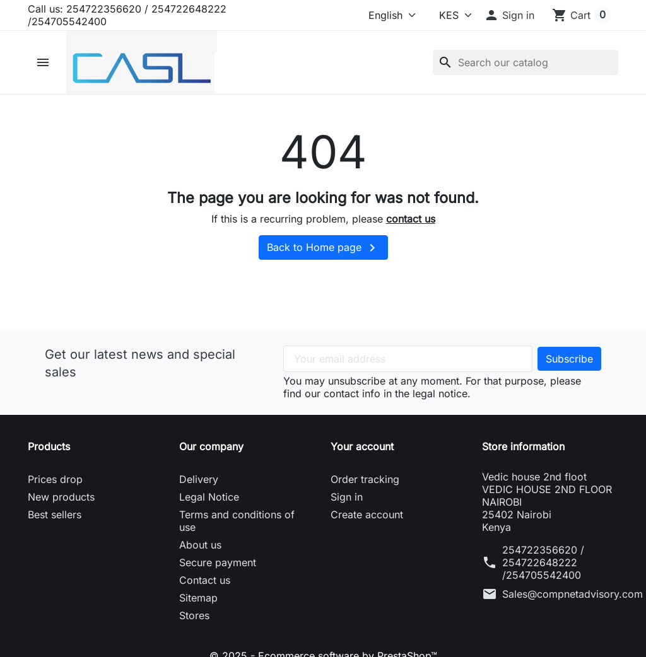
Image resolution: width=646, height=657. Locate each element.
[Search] (525, 62)
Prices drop (55, 479)
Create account (367, 514)
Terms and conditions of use (237, 520)
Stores (194, 615)
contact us (410, 218)
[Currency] (447, 15)
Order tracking (365, 479)
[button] (509, 15)
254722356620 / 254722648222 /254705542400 (543, 562)
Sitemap (198, 597)
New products (61, 497)
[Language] (385, 15)
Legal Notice (209, 497)
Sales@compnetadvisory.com (572, 594)
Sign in (347, 497)
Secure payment (217, 562)
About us (200, 544)
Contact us (204, 580)
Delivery (198, 479)
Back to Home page (323, 247)
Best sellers (54, 514)
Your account (362, 446)
